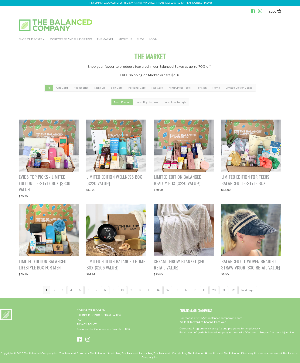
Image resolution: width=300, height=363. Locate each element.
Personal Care (137, 87)
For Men (202, 87)
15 (167, 290)
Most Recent (122, 102)
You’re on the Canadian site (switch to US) (103, 329)
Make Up (99, 87)
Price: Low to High (175, 102)
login (153, 39)
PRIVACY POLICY (87, 324)
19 (204, 290)
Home (216, 87)
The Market (105, 39)
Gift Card (62, 87)
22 (233, 290)
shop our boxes (30, 39)
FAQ (79, 319)
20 (214, 290)
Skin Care (117, 87)
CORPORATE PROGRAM (91, 310)
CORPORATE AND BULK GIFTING (71, 39)
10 (122, 290)
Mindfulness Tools (180, 87)
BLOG (140, 39)
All (49, 87)
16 (177, 290)
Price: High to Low (147, 102)
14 (158, 290)
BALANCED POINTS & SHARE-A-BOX (99, 315)
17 (186, 290)
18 (195, 290)
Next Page (247, 290)
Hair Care (157, 87)
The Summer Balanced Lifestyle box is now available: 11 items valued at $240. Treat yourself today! (150, 2)
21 (224, 290)
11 (131, 290)
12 (140, 290)
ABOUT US (125, 39)
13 (149, 290)
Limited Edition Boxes (239, 87)
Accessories (81, 87)
